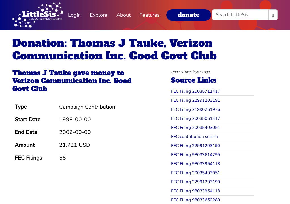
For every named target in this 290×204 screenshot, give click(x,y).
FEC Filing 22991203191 (195, 100)
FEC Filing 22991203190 (195, 145)
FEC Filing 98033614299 (195, 155)
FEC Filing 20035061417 (195, 118)
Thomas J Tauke (41, 73)
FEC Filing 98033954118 (195, 164)
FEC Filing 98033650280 (195, 200)
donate (188, 15)
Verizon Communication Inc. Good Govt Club (71, 85)
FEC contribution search (194, 136)
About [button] (123, 15)
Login (74, 15)
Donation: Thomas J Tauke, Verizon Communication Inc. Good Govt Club (114, 49)
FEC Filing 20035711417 (195, 91)
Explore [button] (98, 15)
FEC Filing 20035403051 (195, 127)
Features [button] (150, 15)
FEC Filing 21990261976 (195, 109)
